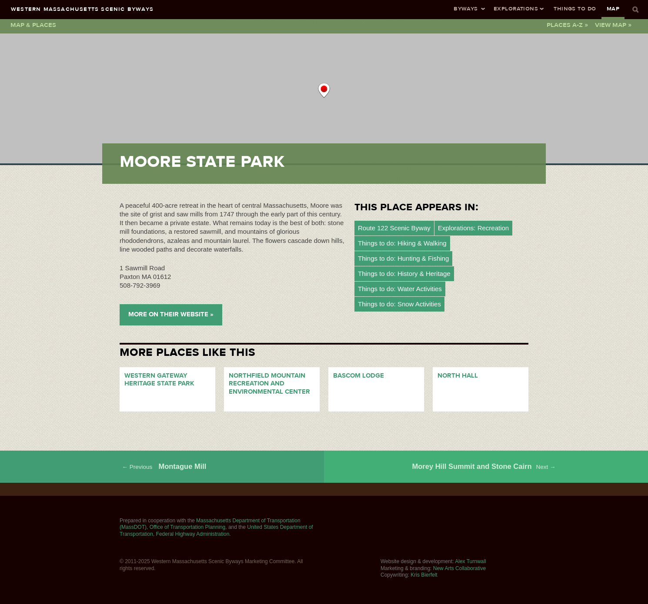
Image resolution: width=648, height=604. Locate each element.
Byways (466, 8)
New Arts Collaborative (459, 568)
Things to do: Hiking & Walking (402, 243)
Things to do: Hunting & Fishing (403, 258)
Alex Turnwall (470, 561)
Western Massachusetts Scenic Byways (82, 9)
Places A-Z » (567, 25)
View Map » (613, 25)
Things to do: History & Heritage (404, 273)
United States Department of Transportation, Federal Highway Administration (216, 530)
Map (613, 8)
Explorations (516, 8)
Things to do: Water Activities (400, 288)
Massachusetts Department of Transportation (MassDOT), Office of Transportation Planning (210, 524)
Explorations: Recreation (473, 228)
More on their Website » (171, 314)
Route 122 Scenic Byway (394, 228)
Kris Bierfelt (424, 575)
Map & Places (33, 25)
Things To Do (575, 8)
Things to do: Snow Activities (399, 304)
